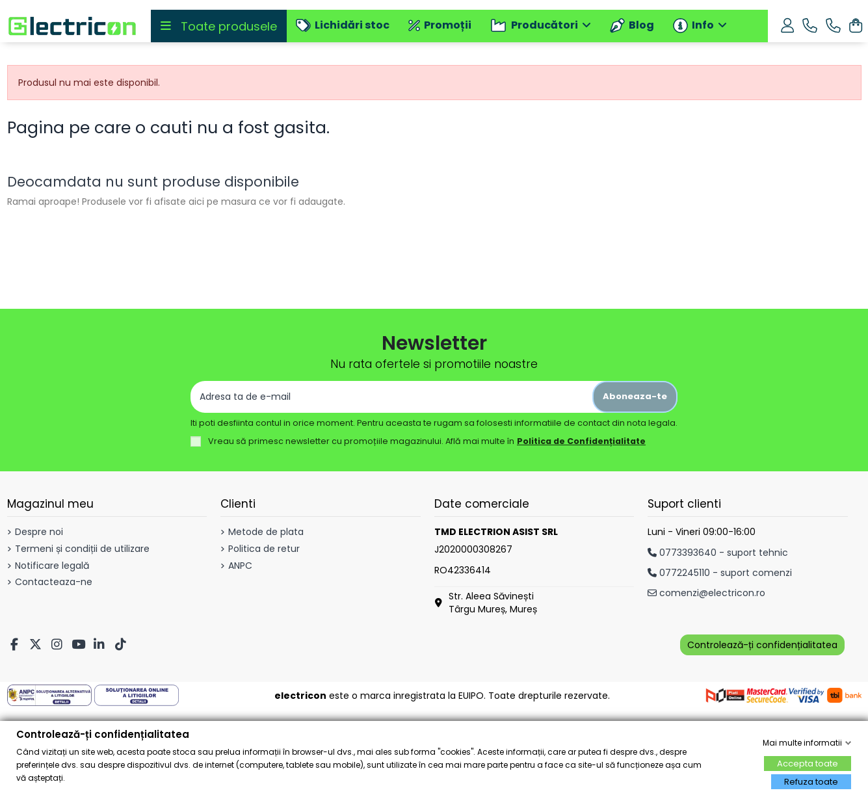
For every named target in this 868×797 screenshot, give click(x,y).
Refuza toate (811, 782)
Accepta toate (807, 763)
